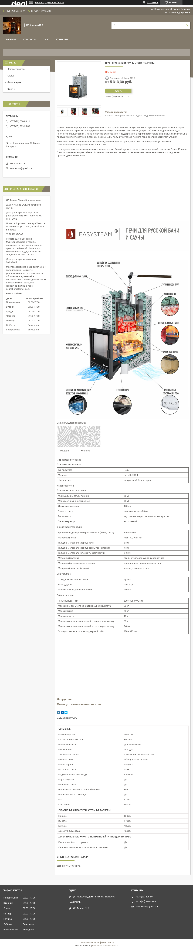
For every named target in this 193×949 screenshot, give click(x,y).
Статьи (11, 75)
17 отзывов (152, 2)
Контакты (62, 39)
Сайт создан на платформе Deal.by (96, 942)
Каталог (28, 39)
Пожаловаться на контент (105, 945)
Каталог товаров (16, 69)
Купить (118, 91)
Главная (11, 39)
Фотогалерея (14, 82)
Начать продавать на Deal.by (49, 2)
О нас (46, 39)
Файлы (11, 89)
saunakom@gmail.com (21, 168)
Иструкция (64, 699)
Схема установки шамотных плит (80, 704)
